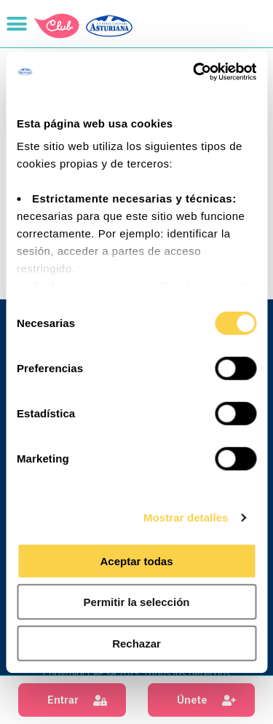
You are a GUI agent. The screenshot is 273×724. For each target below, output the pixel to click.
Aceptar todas (136, 560)
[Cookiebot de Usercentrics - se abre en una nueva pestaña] (194, 72)
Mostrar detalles (186, 517)
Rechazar (136, 643)
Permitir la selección (137, 602)
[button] (72, 700)
